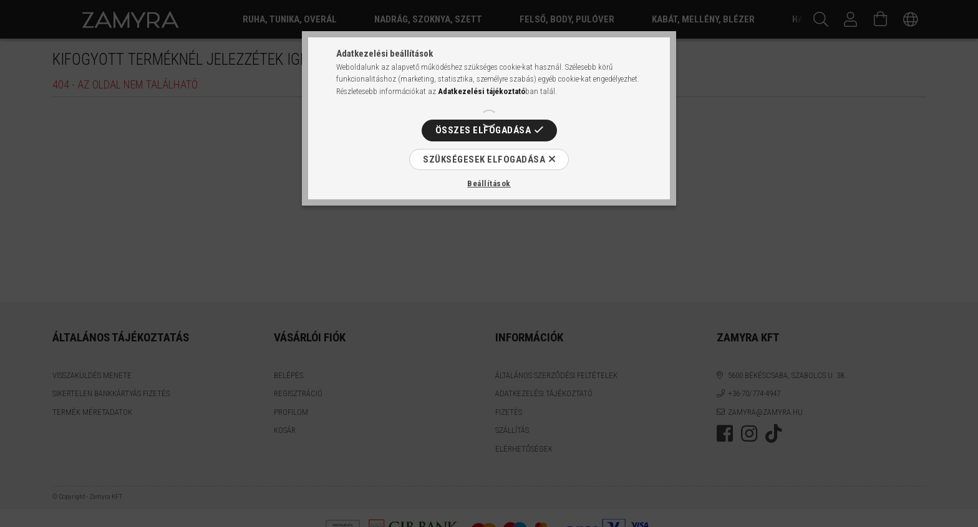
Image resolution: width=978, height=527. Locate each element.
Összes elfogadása (483, 130)
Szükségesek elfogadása (484, 159)
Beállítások (489, 183)
